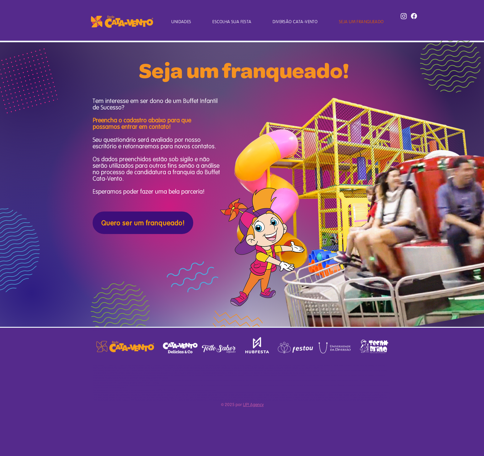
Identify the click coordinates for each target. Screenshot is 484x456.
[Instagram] (404, 16)
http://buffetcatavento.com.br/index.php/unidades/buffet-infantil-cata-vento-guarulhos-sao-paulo (221, 373)
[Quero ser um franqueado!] (143, 223)
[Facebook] (414, 16)
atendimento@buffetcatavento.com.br (353, 393)
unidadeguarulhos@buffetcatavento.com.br (167, 373)
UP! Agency (253, 404)
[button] (181, 21)
